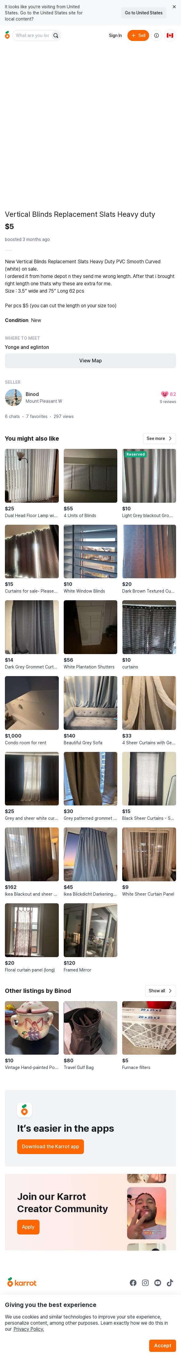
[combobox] (31, 35)
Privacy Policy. (28, 1329)
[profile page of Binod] (13, 397)
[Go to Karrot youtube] (157, 1282)
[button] (159, 438)
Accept (162, 1346)
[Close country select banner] (174, 6)
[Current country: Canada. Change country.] (170, 35)
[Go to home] (7, 35)
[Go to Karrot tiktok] (170, 1282)
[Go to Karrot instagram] (145, 1282)
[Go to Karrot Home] (21, 1282)
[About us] (156, 35)
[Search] (55, 35)
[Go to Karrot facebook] (133, 1282)
